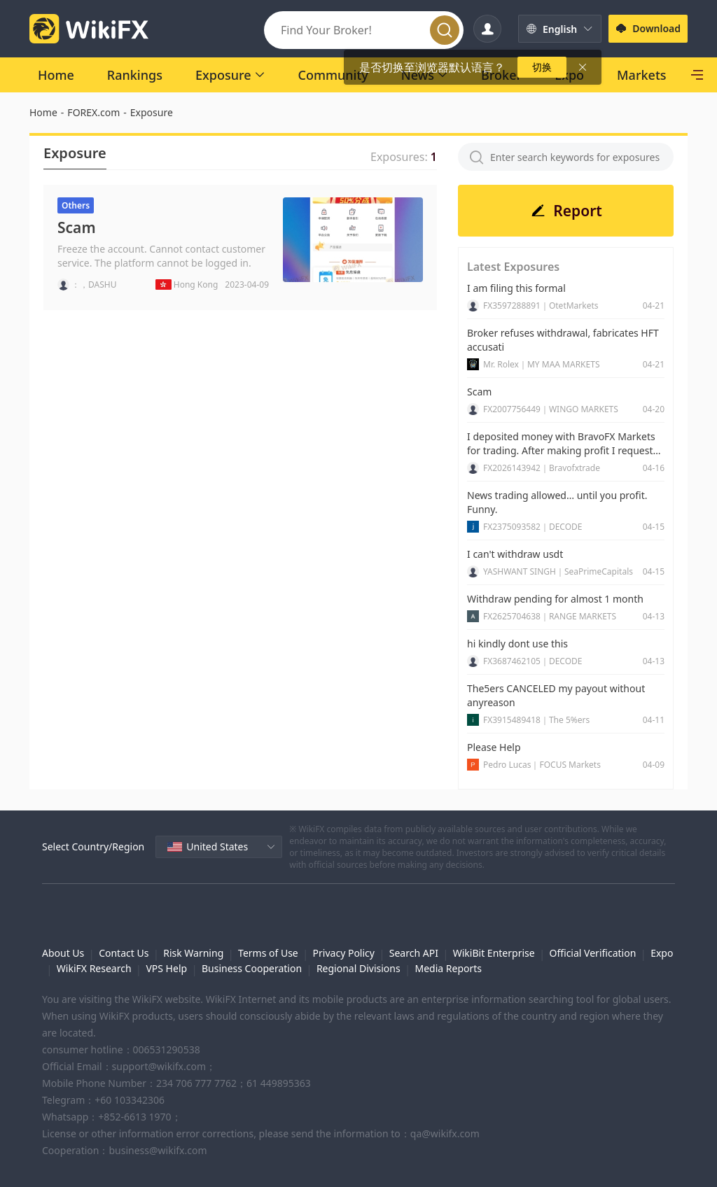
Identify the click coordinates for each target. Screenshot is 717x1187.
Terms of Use (268, 953)
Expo (661, 953)
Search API (413, 953)
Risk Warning (193, 953)
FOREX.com (93, 112)
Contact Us (123, 953)
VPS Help (166, 968)
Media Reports (448, 968)
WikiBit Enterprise (494, 953)
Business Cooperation (252, 968)
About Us (63, 953)
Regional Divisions (358, 968)
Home (43, 112)
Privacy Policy (344, 953)
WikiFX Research (94, 968)
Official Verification (592, 953)
